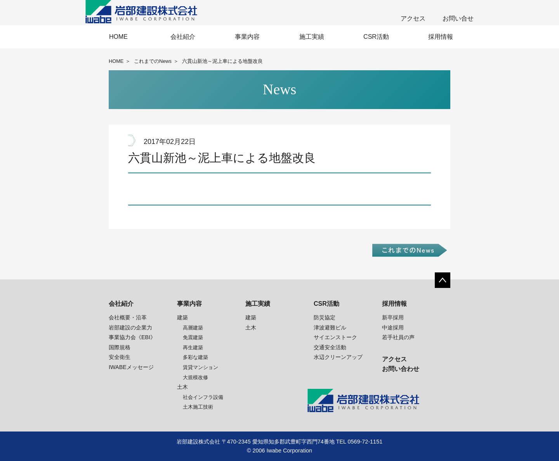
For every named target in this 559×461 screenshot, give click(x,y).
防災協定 (324, 317)
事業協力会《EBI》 (132, 337)
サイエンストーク (335, 337)
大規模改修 (195, 377)
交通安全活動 (330, 347)
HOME (118, 36)
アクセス (413, 18)
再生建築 (193, 347)
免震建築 (193, 337)
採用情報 (440, 36)
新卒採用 (393, 317)
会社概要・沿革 (128, 317)
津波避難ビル (330, 327)
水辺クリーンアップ (338, 357)
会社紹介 (182, 36)
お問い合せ (458, 18)
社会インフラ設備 (203, 397)
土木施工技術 (198, 407)
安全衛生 (119, 357)
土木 (182, 387)
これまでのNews (153, 61)
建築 (182, 317)
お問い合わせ (400, 369)
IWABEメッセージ (131, 367)
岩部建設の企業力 (130, 327)
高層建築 (193, 328)
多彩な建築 (195, 357)
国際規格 (119, 347)
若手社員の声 (398, 337)
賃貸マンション (200, 367)
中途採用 (393, 327)
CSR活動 (376, 36)
